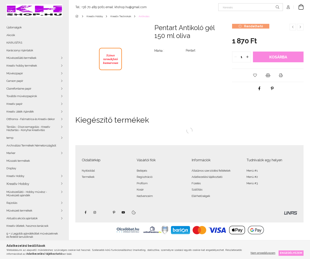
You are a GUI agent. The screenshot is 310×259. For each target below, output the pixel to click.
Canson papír (14, 80)
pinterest (114, 212)
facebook (85, 212)
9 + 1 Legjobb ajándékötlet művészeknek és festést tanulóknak (32, 235)
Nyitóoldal (88, 170)
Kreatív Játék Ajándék (20, 111)
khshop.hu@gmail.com (131, 7)
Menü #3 (252, 183)
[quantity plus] (247, 57)
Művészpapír (14, 73)
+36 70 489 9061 (93, 7)
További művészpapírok (21, 96)
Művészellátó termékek (21, 57)
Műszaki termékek (18, 160)
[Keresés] (250, 7)
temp (9, 137)
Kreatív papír (14, 103)
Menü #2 (252, 176)
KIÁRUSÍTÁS (14, 42)
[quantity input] (241, 57)
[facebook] (259, 88)
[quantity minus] (235, 57)
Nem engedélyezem (263, 252)
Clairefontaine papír (18, 88)
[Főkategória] (77, 16)
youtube (123, 212)
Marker (11, 153)
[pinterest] (272, 88)
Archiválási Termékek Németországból (31, 145)
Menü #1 (252, 170)
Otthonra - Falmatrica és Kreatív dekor (30, 119)
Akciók (10, 35)
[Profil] (288, 7)
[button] (255, 75)
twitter (104, 212)
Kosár (140, 189)
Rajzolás (11, 202)
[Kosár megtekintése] (299, 7)
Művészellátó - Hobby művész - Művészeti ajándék (26, 193)
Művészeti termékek (19, 210)
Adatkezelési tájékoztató (207, 176)
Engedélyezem (291, 252)
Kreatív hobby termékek (21, 65)
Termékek (88, 176)
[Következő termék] (300, 27)
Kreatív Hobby (15, 176)
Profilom (142, 183)
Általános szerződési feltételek (211, 170)
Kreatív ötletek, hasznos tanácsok (27, 225)
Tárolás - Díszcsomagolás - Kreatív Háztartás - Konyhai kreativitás (28, 128)
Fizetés (196, 183)
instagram (95, 212)
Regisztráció (144, 176)
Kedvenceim (145, 196)
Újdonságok (14, 27)
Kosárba (278, 57)
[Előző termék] (293, 27)
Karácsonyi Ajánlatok (19, 50)
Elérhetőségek (201, 196)
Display (11, 168)
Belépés (142, 170)
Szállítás (197, 189)
